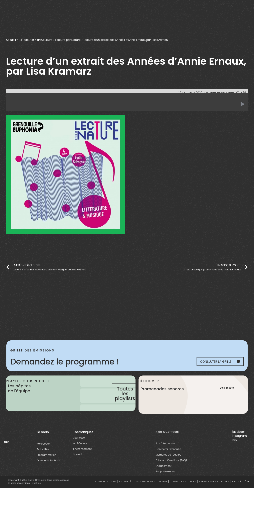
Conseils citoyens (183, 491)
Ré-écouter (26, 40)
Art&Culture (80, 453)
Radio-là (125, 491)
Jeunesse (79, 447)
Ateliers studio (105, 491)
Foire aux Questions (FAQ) (171, 470)
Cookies (36, 492)
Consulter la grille (218, 361)
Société (77, 464)
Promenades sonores (214, 491)
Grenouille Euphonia (49, 470)
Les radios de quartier (151, 491)
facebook (238, 442)
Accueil (11, 40)
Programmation (46, 464)
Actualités (43, 459)
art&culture (44, 40)
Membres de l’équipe (168, 464)
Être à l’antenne (165, 453)
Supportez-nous (165, 481)
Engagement (163, 475)
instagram (239, 446)
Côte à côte (241, 491)
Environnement (82, 458)
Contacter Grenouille (168, 459)
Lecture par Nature (67, 40)
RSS (234, 450)
